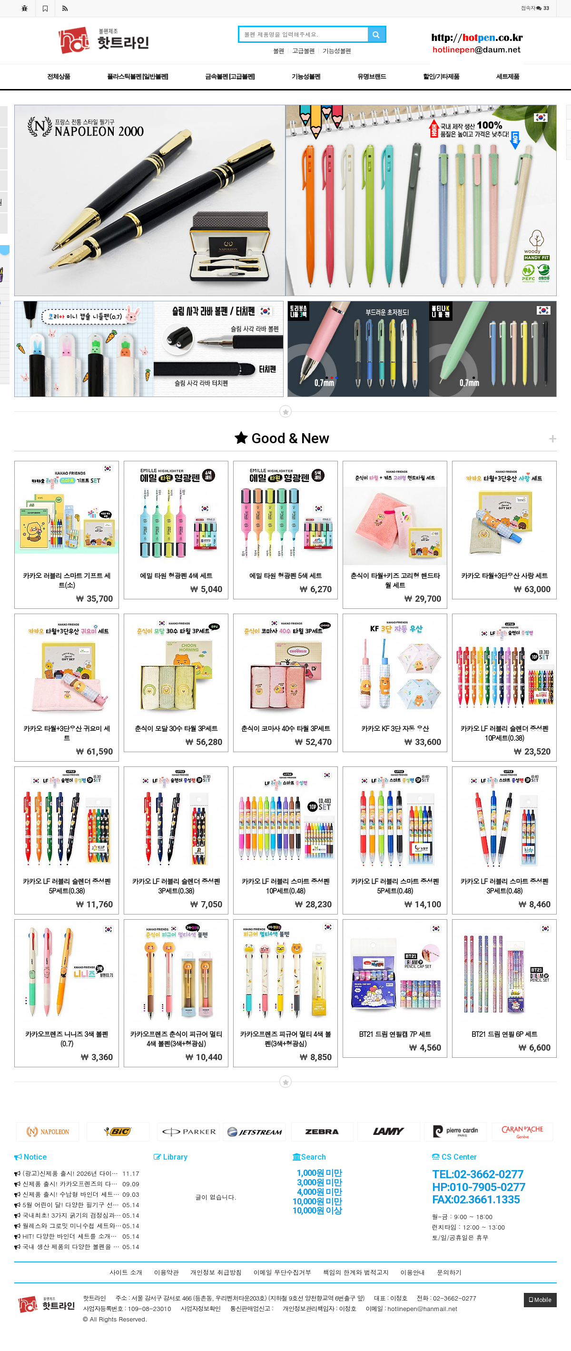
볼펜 (279, 50)
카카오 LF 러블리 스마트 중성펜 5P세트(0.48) (395, 885)
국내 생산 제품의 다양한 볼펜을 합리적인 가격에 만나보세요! (76, 1247)
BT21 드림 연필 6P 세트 (504, 1034)
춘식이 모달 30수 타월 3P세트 (176, 728)
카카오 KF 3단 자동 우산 (394, 728)
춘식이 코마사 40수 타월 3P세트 (285, 728)
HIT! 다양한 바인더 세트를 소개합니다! (76, 1236)
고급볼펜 (303, 50)
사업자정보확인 (201, 1308)
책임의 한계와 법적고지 (356, 1272)
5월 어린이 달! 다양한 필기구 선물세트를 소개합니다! (76, 1205)
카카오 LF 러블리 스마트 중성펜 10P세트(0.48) (286, 885)
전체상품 (58, 76)
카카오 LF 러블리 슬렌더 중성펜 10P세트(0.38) (505, 733)
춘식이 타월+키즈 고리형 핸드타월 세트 (394, 580)
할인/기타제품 (441, 76)
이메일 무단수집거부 (282, 1272)
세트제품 (507, 76)
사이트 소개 (125, 1272)
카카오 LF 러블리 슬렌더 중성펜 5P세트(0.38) (67, 885)
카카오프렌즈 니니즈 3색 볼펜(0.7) (66, 1038)
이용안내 (413, 1272)
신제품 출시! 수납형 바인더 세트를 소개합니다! (76, 1194)
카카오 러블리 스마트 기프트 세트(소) (66, 580)
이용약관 (166, 1272)
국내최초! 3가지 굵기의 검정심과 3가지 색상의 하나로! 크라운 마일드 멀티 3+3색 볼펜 (76, 1215)
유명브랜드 (371, 76)
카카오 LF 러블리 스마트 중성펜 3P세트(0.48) (505, 885)
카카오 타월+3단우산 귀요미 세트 (66, 733)
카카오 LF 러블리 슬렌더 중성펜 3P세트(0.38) (176, 885)
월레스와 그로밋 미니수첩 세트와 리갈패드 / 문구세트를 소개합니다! (76, 1226)
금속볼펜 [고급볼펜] (230, 76)
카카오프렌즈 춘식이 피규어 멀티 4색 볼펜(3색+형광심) (176, 1038)
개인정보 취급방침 (216, 1272)
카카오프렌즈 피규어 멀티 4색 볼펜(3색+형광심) (285, 1038)
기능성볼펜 (337, 50)
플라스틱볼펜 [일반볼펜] (137, 76)
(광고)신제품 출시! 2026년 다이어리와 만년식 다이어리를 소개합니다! (76, 1173)
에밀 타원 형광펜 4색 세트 (176, 575)
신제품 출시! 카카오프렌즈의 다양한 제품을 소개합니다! (76, 1184)
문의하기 (449, 1272)
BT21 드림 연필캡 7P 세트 (395, 1034)
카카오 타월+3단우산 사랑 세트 (504, 575)
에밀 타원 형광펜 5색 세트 (285, 575)
